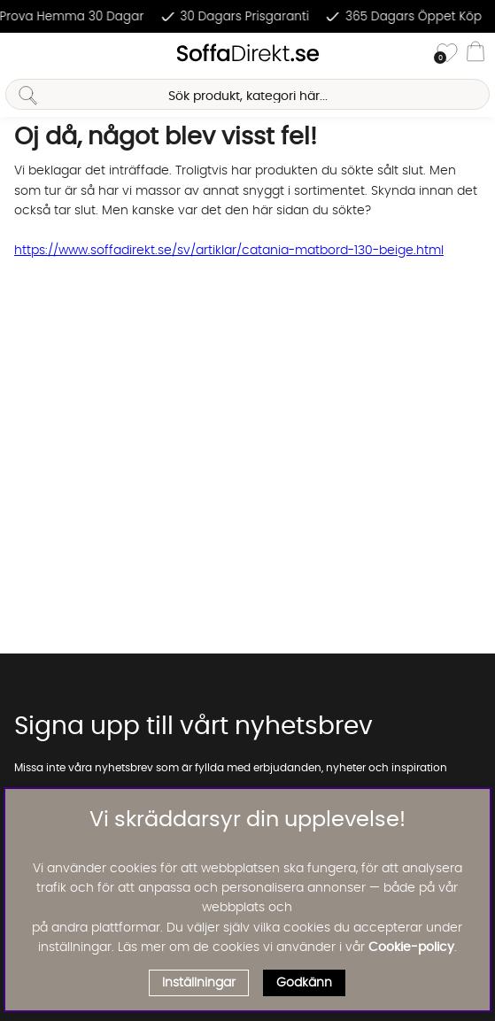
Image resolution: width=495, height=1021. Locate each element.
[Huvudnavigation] (20, 54)
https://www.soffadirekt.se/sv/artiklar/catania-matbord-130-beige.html (229, 250)
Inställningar (199, 983)
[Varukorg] (475, 54)
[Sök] (247, 94)
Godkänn (304, 983)
